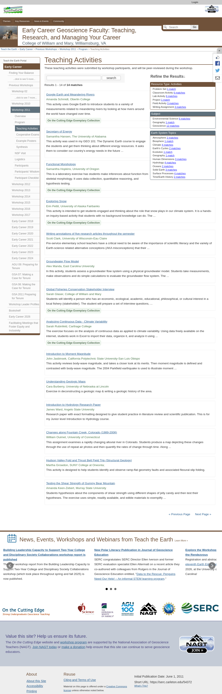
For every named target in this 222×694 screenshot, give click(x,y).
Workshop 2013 (21, 190)
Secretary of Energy (59, 131)
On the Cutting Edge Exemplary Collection (73, 120)
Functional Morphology (61, 164)
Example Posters (26, 140)
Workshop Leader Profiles (24, 304)
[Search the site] (74, 78)
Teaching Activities (27, 128)
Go (194, 27)
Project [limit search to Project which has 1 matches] (161, 99)
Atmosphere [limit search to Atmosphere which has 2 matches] (165, 137)
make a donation (73, 647)
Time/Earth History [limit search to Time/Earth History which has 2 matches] (169, 177)
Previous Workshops (46, 49)
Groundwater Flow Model (62, 261)
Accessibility (34, 686)
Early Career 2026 (19, 316)
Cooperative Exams (27, 134)
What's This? (141, 685)
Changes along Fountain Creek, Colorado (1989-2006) (81, 432)
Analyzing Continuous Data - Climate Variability (76, 321)
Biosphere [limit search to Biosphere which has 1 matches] (163, 141)
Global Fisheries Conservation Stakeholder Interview (80, 289)
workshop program (73, 642)
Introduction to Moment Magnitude (68, 353)
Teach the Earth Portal (14, 60)
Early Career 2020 (22, 233)
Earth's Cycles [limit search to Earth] (167, 148)
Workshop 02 (19, 91)
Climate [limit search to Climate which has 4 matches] (163, 145)
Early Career (26, 49)
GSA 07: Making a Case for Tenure (22, 276)
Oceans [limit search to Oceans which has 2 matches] (163, 166)
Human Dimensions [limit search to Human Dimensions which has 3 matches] (169, 159)
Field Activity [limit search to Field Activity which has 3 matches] (166, 103)
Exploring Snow (56, 201)
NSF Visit (20, 153)
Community (58, 21)
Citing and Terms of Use (80, 680)
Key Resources (22, 21)
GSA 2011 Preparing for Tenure (24, 296)
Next (212, 565)
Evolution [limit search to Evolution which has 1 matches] (162, 152)
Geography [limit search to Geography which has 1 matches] (164, 122)
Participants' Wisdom (27, 171)
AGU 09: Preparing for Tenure (25, 266)
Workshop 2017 (21, 214)
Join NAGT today (44, 647)
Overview (20, 116)
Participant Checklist (27, 177)
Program (83, 49)
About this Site (36, 681)
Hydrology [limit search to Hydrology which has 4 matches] (164, 162)
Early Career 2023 (22, 252)
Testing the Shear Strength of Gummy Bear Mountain (80, 483)
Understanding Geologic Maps (66, 381)
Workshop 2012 (21, 184)
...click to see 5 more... (24, 79)
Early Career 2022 (22, 245)
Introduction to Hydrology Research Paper (73, 404)
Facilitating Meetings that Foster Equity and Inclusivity (23, 326)
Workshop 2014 (21, 196)
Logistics (20, 159)
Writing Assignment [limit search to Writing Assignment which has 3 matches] (169, 107)
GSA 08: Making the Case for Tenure (23, 286)
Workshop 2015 (21, 202)
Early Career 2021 (22, 239)
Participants (21, 165)
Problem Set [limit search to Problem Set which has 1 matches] (164, 89)
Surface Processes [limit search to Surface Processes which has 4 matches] (169, 173)
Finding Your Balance (21, 72)
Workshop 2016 (21, 208)
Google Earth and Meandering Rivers (70, 94)
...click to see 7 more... (26, 98)
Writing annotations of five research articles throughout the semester (90, 233)
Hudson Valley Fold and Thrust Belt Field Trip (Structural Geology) (89, 460)
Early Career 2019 (22, 227)
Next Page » (202, 514)
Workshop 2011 (68, 49)
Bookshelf (14, 310)
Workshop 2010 (21, 103)
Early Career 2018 (22, 221)
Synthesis (22, 146)
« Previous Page (179, 514)
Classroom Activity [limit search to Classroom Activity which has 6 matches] (169, 92)
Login (195, 2)
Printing (31, 691)
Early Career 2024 (22, 258)
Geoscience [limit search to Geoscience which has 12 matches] (166, 125)
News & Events (41, 21)
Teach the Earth (9, 49)
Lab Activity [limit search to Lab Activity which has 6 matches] (165, 96)
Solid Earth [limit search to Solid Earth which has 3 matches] (165, 169)
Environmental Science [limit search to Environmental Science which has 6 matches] (171, 118)
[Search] (177, 27)
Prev (10, 565)
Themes (6, 21)
